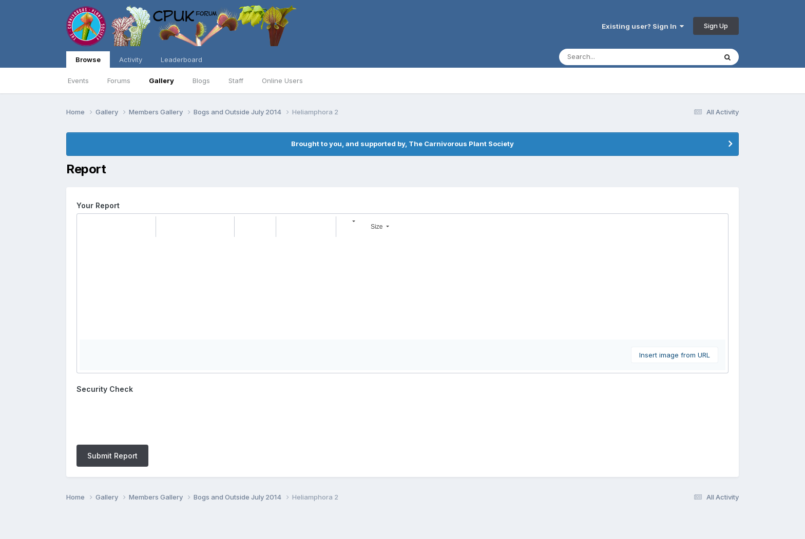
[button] (89, 226)
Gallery (161, 80)
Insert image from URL (674, 355)
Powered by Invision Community (402, 524)
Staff (235, 80)
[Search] (609, 57)
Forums (118, 80)
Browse (88, 61)
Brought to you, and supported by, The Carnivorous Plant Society (402, 143)
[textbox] (402, 288)
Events (78, 80)
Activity (130, 59)
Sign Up (716, 26)
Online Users (282, 80)
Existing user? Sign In (643, 26)
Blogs (201, 80)
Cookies (426, 501)
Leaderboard (181, 59)
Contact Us (383, 501)
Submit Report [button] (112, 415)
